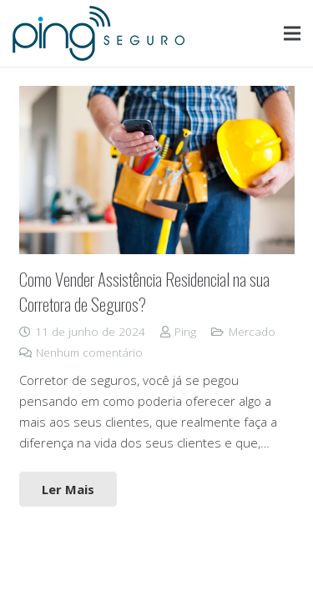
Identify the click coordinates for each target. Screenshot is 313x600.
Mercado (252, 331)
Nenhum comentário (89, 352)
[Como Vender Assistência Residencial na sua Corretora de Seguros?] (157, 170)
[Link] (98, 33)
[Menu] (292, 33)
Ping (185, 331)
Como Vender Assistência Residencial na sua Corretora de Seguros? (144, 291)
